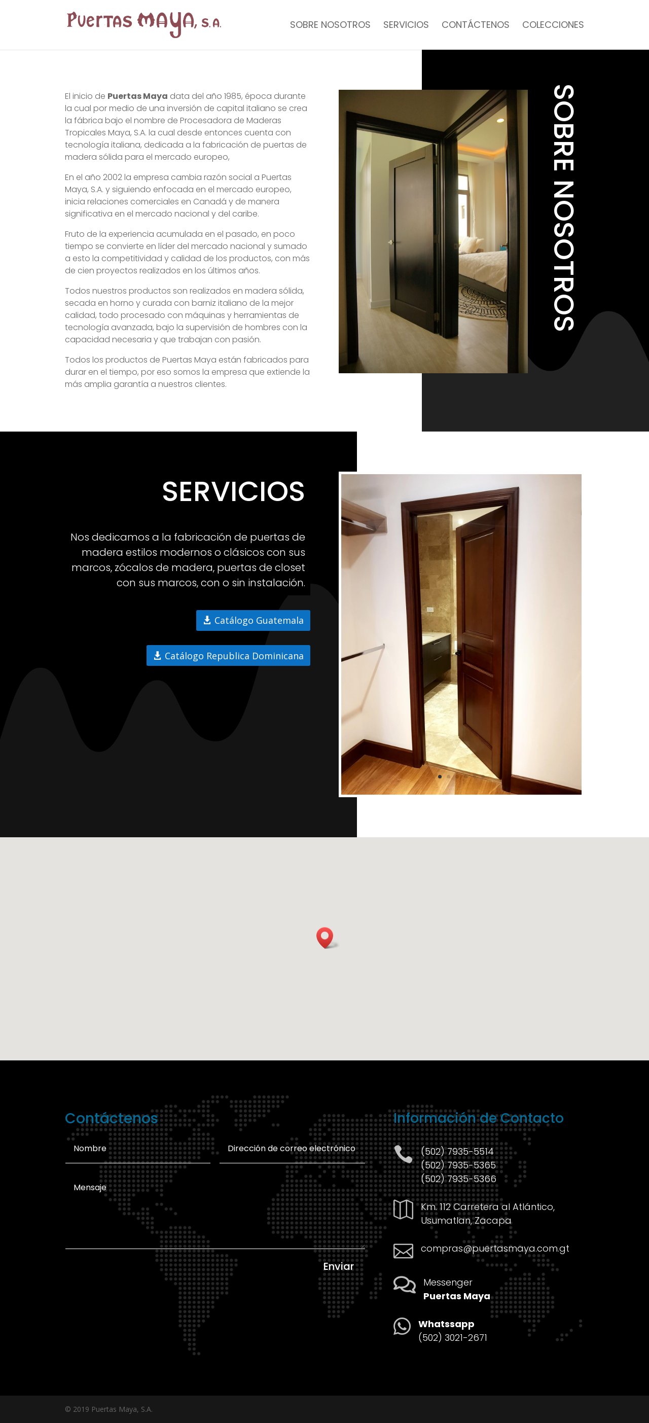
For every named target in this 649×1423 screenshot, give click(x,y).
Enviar (338, 1266)
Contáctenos (476, 26)
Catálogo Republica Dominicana (234, 656)
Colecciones (553, 26)
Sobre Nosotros (330, 26)
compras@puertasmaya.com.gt (495, 1248)
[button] (328, 938)
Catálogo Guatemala (259, 620)
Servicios (406, 26)
